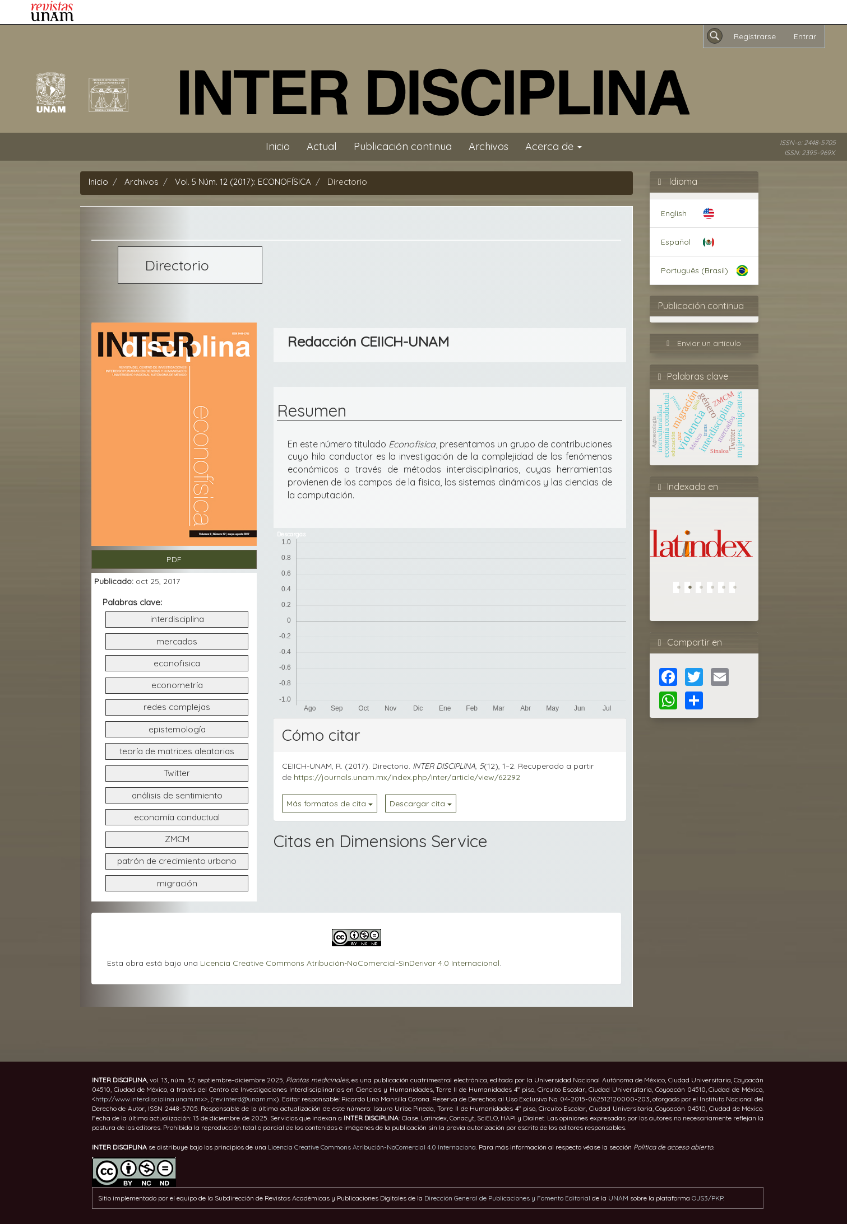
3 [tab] (704, 590)
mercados (176, 641)
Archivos (488, 146)
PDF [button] (174, 559)
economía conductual (177, 817)
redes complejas (177, 707)
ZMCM (177, 839)
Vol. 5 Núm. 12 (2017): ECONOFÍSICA (243, 181)
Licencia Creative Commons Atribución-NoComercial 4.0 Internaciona (372, 1147)
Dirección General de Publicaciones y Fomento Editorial (507, 1198)
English (674, 213)
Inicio (278, 146)
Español (676, 242)
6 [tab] (737, 590)
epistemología (177, 729)
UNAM (618, 1198)
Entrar (805, 36)
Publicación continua (403, 146)
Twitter (177, 773)
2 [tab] (692, 590)
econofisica (177, 663)
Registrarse (755, 36)
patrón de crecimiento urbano (177, 861)
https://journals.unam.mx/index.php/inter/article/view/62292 (407, 777)
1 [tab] (681, 590)
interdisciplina (177, 619)
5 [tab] (726, 590)
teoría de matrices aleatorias (176, 751)
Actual (322, 146)
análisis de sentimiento (177, 795)
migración (177, 883)
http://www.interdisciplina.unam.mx (149, 1099)
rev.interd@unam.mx (244, 1099)
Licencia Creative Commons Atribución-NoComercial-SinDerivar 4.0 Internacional (349, 963)
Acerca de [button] (553, 146)
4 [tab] (715, 590)
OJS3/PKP (707, 1198)
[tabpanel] (701, 531)
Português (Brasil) (694, 270)
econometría (177, 685)
